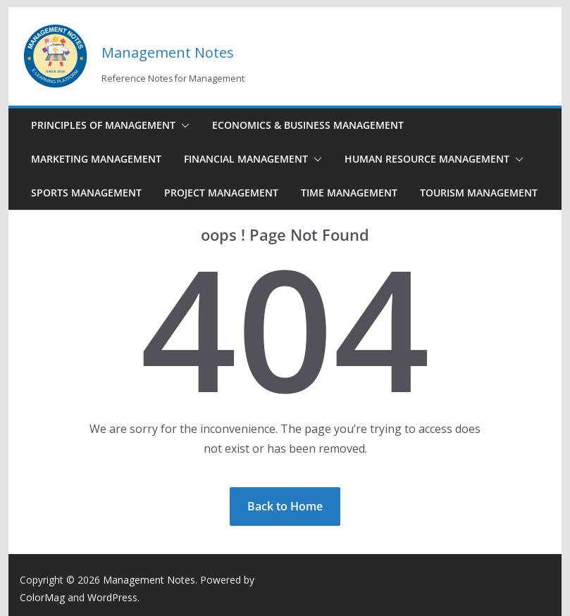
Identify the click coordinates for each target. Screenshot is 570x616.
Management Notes (167, 52)
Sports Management (86, 192)
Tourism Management (479, 192)
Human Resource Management (427, 158)
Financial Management (246, 158)
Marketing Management (96, 158)
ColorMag (42, 597)
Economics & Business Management (308, 125)
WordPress (112, 597)
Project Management (221, 192)
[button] (182, 125)
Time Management (349, 192)
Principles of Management (103, 125)
